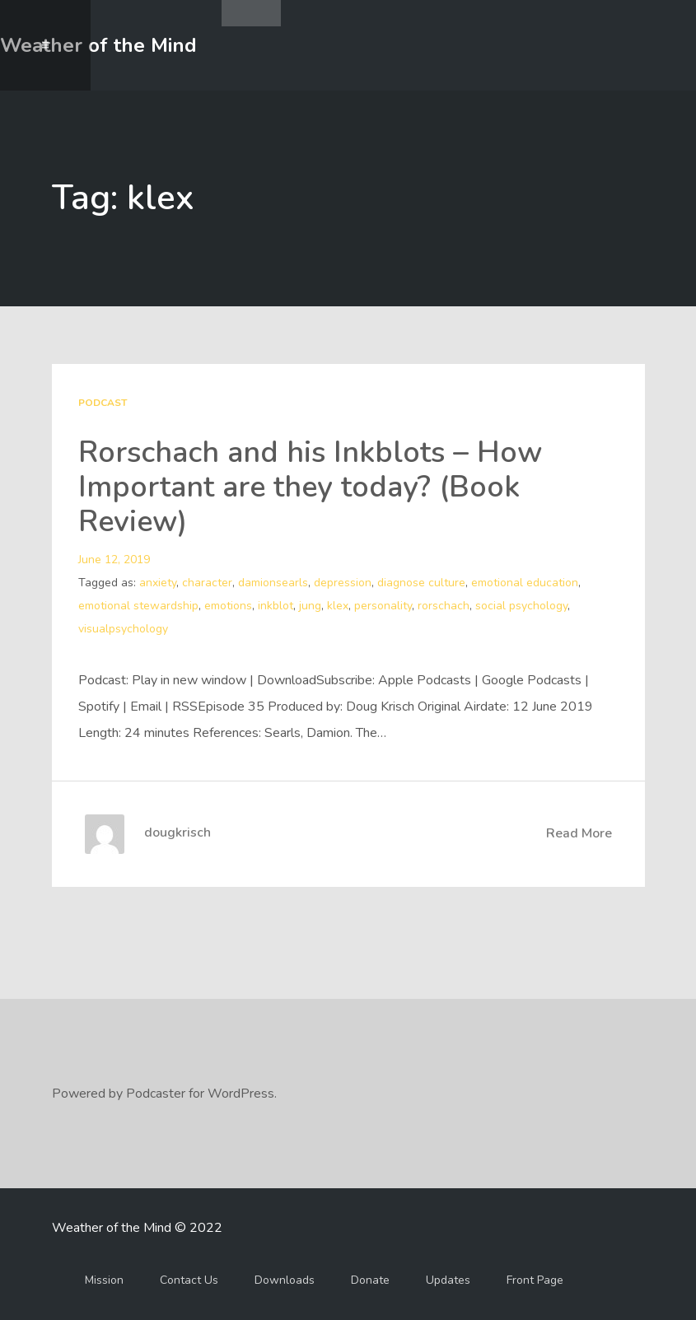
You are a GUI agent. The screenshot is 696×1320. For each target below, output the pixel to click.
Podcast (102, 402)
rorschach (443, 605)
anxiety (157, 582)
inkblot (275, 605)
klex (337, 605)
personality (383, 605)
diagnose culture (421, 582)
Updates (448, 1280)
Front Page (535, 1280)
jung (310, 605)
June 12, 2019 (114, 559)
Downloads (285, 1280)
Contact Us (189, 1280)
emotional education (524, 582)
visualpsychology (123, 629)
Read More (579, 833)
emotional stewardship (138, 605)
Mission (104, 1280)
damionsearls (273, 582)
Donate (370, 1280)
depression (342, 582)
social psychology (521, 605)
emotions (228, 605)
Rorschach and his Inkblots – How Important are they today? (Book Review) (310, 487)
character (207, 582)
